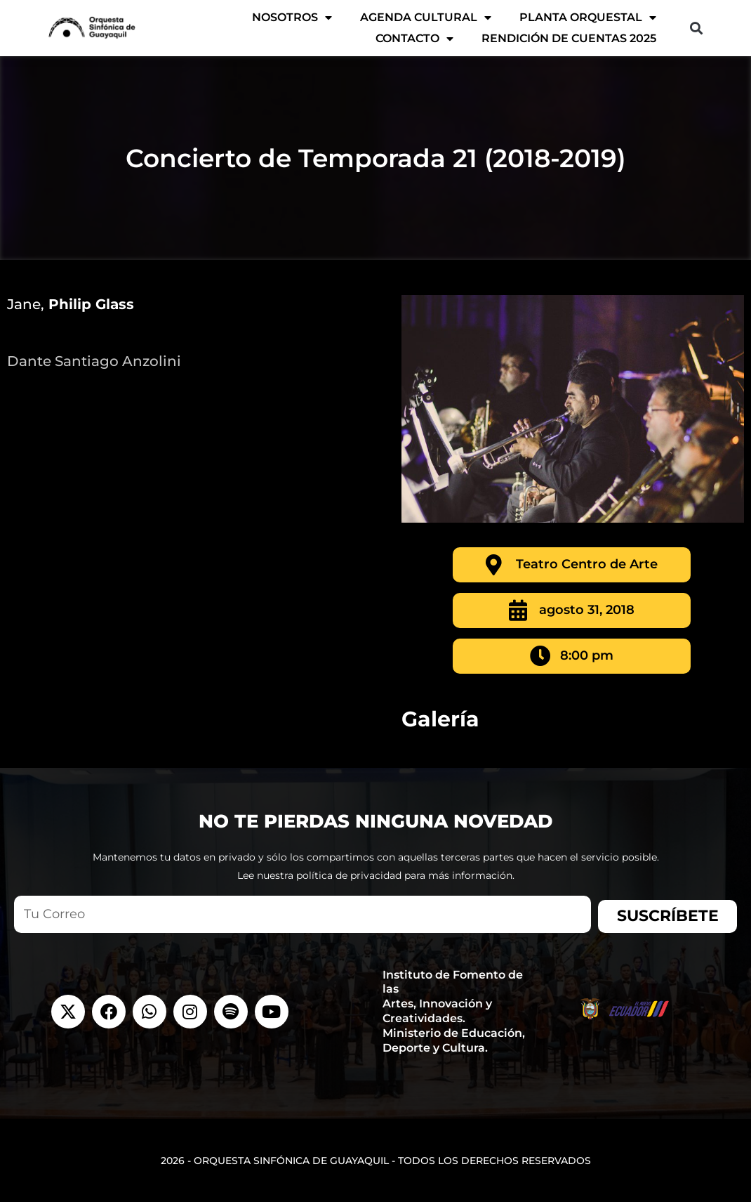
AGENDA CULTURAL (425, 17)
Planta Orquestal (587, 17)
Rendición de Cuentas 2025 (568, 38)
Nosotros (292, 17)
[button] (695, 28)
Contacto (414, 38)
